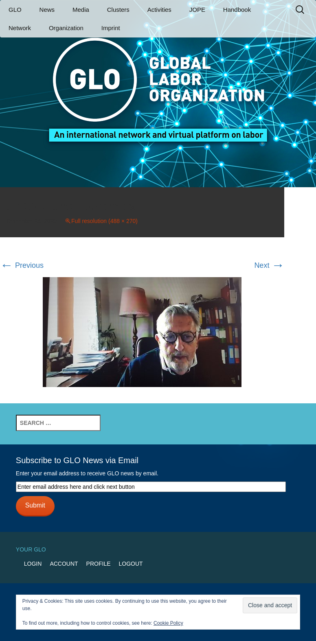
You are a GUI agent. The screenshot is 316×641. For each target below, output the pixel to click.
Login (33, 563)
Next (269, 265)
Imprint (110, 27)
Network (20, 27)
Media (80, 9)
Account (64, 563)
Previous (22, 265)
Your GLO (31, 549)
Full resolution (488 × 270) (104, 221)
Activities (159, 9)
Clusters (118, 9)
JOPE (197, 9)
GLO (15, 9)
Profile (98, 563)
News (47, 9)
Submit (35, 505)
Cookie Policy (168, 623)
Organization (66, 27)
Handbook (237, 9)
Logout (131, 563)
